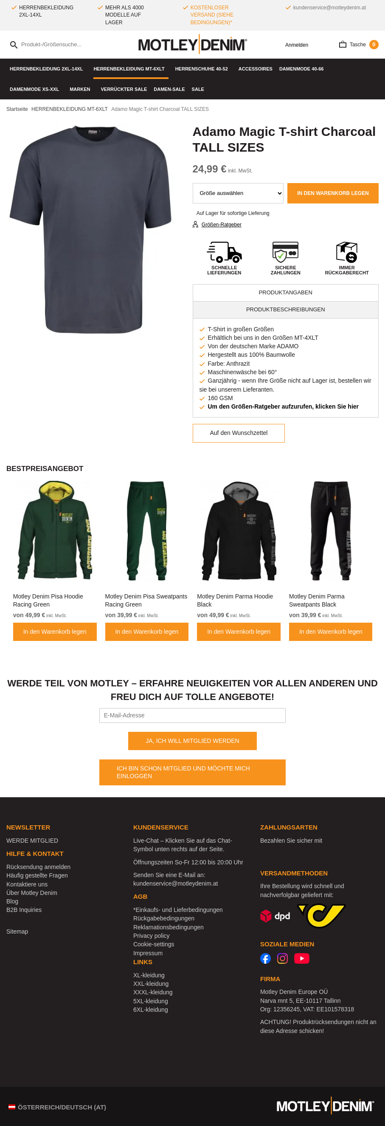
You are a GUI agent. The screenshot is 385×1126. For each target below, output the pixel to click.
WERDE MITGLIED (32, 840)
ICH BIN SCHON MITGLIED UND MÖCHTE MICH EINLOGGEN (183, 772)
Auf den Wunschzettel (239, 432)
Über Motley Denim (32, 892)
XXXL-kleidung (153, 992)
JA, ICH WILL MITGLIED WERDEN (192, 740)
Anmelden (293, 45)
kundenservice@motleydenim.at (329, 8)
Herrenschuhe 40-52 (203, 68)
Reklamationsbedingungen (168, 927)
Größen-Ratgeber (222, 225)
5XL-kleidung (150, 1001)
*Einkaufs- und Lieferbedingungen (178, 909)
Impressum (148, 953)
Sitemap (17, 931)
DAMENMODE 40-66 (303, 68)
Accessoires (256, 68)
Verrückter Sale (124, 89)
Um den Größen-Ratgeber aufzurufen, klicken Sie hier (283, 406)
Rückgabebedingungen (163, 918)
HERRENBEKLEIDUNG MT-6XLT (130, 68)
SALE (198, 89)
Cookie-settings (153, 944)
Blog (12, 901)
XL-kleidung (149, 975)
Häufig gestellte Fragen (37, 875)
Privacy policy (151, 935)
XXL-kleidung (151, 983)
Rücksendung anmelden (38, 867)
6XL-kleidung (150, 1009)
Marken (82, 89)
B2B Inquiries (24, 909)
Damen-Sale (169, 89)
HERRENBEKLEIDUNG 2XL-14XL (48, 68)
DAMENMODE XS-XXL (36, 89)
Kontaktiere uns (27, 884)
